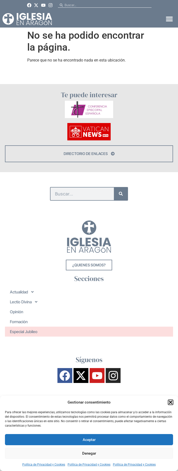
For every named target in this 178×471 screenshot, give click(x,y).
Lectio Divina (24, 301)
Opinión (16, 311)
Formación (19, 321)
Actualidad (22, 291)
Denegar (89, 453)
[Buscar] (120, 194)
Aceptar (89, 440)
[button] (170, 402)
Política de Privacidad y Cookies (43, 464)
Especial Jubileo (23, 331)
